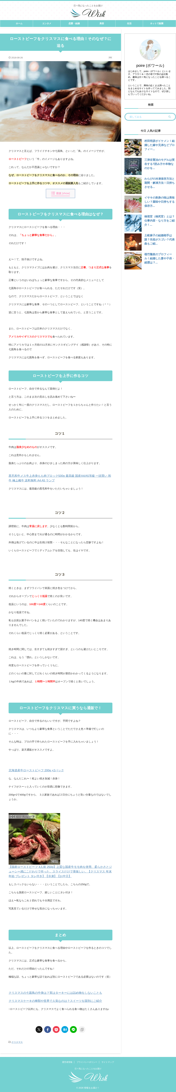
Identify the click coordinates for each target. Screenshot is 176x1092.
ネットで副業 (156, 23)
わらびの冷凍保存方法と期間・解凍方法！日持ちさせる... (158, 182)
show (66, 193)
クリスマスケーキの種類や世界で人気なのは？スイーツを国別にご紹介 (50, 1000)
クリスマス (17, 1042)
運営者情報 (67, 1062)
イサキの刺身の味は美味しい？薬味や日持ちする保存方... (158, 201)
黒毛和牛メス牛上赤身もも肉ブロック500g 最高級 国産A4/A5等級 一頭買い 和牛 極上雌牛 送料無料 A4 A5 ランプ (59, 477)
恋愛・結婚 (74, 23)
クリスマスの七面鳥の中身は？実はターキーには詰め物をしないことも (50, 992)
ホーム (19, 23)
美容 (102, 23)
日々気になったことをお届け (88, 1068)
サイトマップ (108, 1062)
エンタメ (46, 23)
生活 (129, 23)
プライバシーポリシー (87, 1062)
